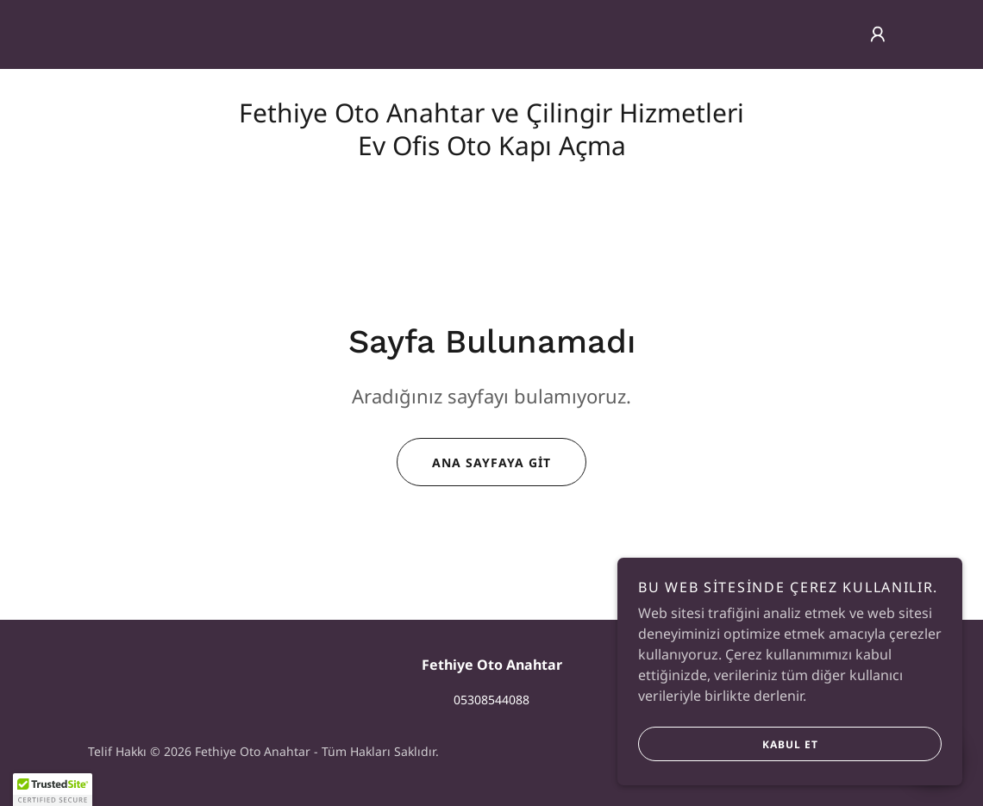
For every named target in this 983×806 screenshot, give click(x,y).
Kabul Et (728, 744)
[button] (878, 34)
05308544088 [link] (491, 699)
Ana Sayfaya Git (474, 462)
